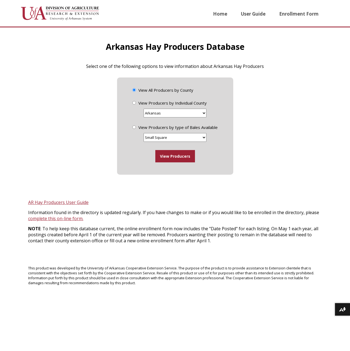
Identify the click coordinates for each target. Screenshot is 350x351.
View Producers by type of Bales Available (178, 127)
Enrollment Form (299, 14)
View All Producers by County (165, 90)
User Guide (253, 14)
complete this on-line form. (55, 218)
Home (220, 14)
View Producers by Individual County (172, 103)
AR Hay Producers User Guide (58, 202)
